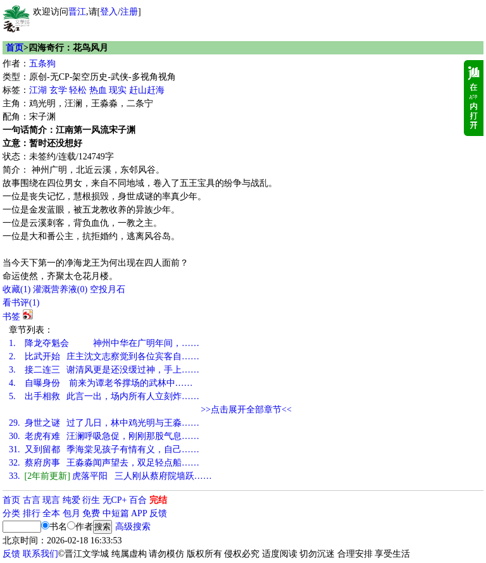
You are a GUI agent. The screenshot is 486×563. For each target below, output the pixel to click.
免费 (91, 513)
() (16, 289)
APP (139, 513)
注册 (129, 11)
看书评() (21, 302)
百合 (138, 500)
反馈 (158, 513)
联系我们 (40, 554)
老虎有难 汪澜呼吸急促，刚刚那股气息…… (104, 436)
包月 (71, 513)
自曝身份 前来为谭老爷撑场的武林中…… (101, 383)
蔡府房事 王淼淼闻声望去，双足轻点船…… (104, 462)
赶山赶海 (147, 90)
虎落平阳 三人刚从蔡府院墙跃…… (110, 476)
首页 (14, 48)
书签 (11, 316)
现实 (118, 90)
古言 (31, 500)
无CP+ (115, 500)
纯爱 (71, 500)
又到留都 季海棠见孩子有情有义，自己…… (104, 449)
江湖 (38, 90)
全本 (51, 513)
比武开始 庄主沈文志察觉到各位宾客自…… (104, 356)
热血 (98, 90)
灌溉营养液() (60, 289)
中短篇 (116, 513)
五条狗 (42, 63)
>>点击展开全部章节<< (246, 409)
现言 (51, 500)
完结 (158, 500)
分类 (11, 513)
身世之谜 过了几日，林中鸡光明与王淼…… (104, 423)
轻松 (78, 90)
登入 (109, 11)
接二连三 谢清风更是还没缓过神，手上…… (104, 369)
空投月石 (107, 289)
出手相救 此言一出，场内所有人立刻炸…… (104, 396)
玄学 (58, 90)
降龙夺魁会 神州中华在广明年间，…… (104, 343)
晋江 (77, 11)
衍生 (91, 500)
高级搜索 (133, 526)
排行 (31, 513)
